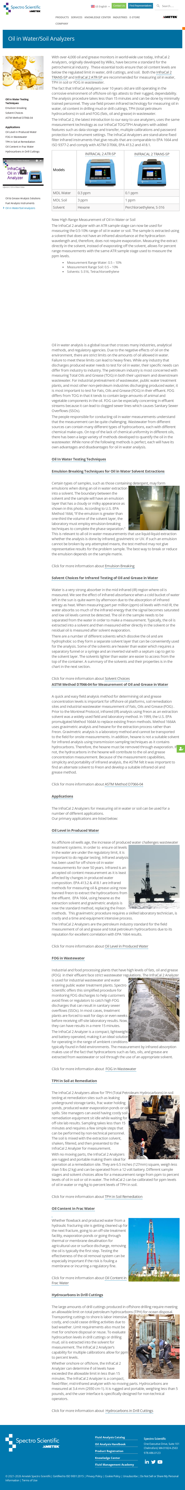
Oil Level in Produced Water (21, 132)
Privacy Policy (94, 1476)
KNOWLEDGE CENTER (98, 17)
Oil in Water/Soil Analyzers (20, 208)
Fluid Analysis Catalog (110, 1437)
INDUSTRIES (120, 17)
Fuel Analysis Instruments (20, 203)
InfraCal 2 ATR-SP (88, 77)
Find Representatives (141, 5)
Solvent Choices (14, 113)
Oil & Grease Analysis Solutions (22, 198)
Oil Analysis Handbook (110, 1444)
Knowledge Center (107, 1458)
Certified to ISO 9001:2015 (68, 1476)
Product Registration (109, 1451)
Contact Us (119, 5)
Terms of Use (29, 1480)
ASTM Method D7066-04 (19, 117)
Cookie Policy (113, 1476)
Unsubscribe (130, 1476)
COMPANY (61, 23)
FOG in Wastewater (16, 137)
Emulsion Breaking (120, 565)
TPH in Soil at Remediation (20, 141)
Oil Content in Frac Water (19, 146)
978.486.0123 (152, 1453)
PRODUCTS (62, 17)
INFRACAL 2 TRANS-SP (151, 154)
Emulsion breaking (16, 108)
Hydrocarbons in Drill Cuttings (22, 151)
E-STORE (135, 17)
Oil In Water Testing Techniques (16, 101)
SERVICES (76, 17)
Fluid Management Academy (114, 1464)
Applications (12, 127)
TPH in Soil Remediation (124, 1196)
